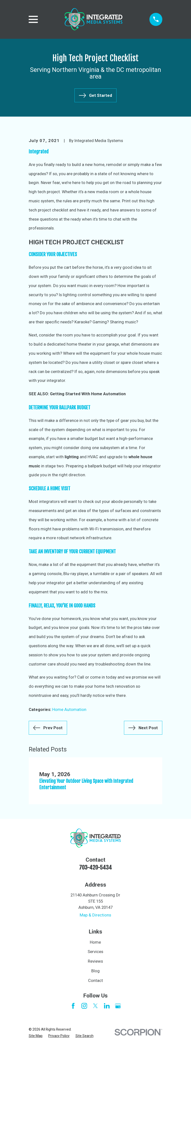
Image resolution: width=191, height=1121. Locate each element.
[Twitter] (95, 1081)
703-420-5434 (95, 942)
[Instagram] (84, 1081)
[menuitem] (36, 1111)
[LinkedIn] (107, 1081)
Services (95, 1026)
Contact (95, 1055)
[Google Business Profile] (118, 1081)
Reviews (95, 1036)
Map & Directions (95, 990)
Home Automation (69, 784)
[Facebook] (73, 1081)
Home (95, 1017)
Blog (95, 1045)
